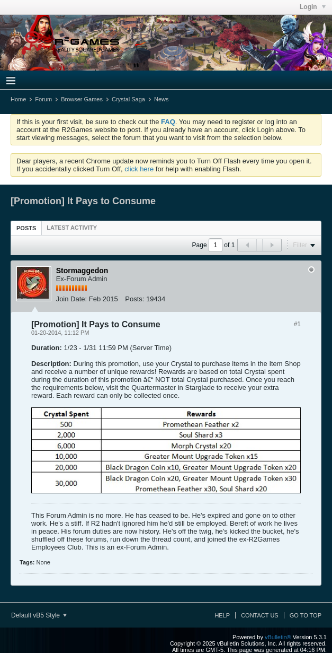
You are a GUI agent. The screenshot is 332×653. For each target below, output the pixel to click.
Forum (43, 99)
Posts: (134, 299)
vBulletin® (278, 637)
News (161, 99)
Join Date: (71, 299)
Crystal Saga (128, 99)
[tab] (26, 228)
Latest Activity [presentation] (72, 227)
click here (139, 169)
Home (18, 99)
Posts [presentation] (26, 228)
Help (222, 615)
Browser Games (82, 99)
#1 (297, 324)
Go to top (305, 615)
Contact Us (260, 615)
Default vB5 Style (39, 615)
